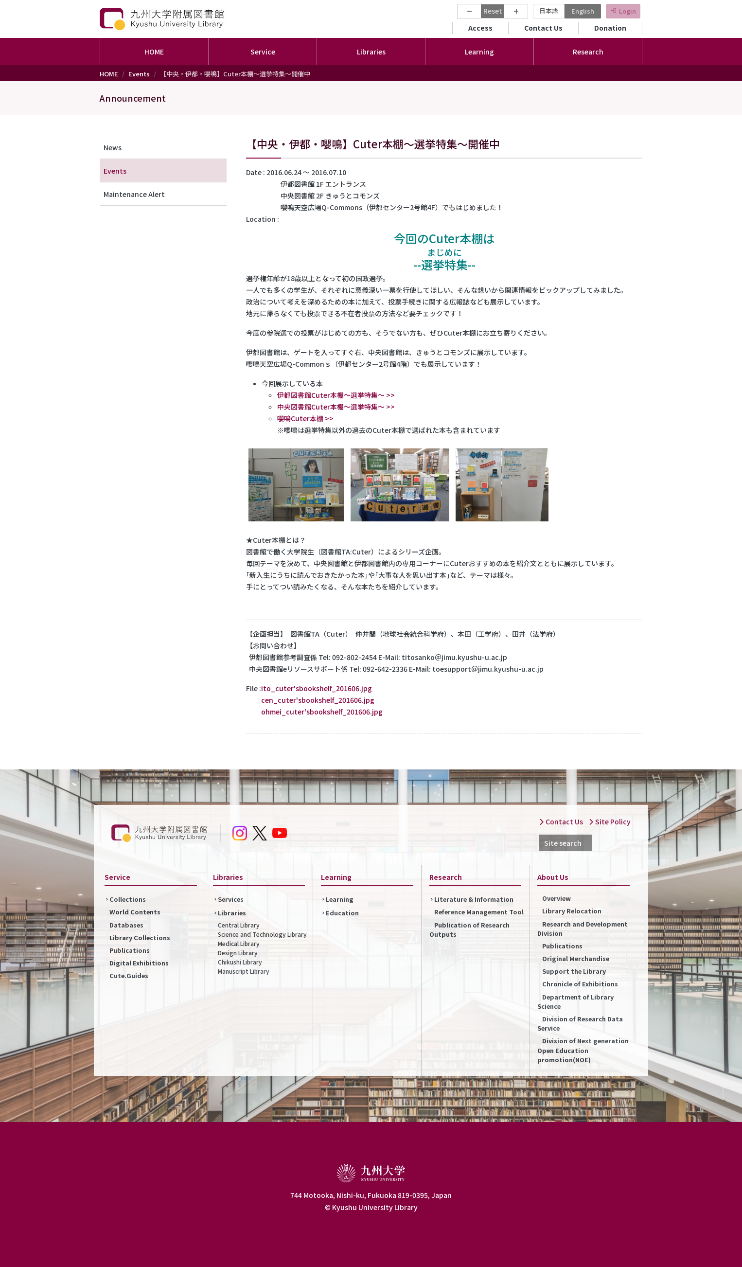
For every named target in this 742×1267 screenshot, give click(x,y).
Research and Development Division (582, 928)
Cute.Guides (128, 975)
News (113, 147)
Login (627, 11)
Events (139, 73)
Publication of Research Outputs (469, 929)
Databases (126, 924)
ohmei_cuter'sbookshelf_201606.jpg (322, 711)
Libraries (232, 912)
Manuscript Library (243, 971)
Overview (556, 898)
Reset (492, 11)
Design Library (238, 952)
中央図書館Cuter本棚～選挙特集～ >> (336, 406)
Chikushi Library (240, 962)
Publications (129, 950)
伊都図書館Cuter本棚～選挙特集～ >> (336, 395)
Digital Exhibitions (139, 962)
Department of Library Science (575, 1001)
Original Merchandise (575, 958)
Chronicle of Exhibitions (580, 983)
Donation (610, 28)
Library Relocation (571, 910)
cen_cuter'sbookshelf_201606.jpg (317, 700)
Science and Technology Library (262, 934)
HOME (154, 51)
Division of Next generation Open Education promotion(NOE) (583, 1050)
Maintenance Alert (134, 194)
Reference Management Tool (479, 911)
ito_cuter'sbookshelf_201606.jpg (316, 688)
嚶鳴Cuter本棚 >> (305, 418)
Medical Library (239, 943)
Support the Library (574, 971)
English (582, 11)
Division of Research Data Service (580, 1023)
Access (480, 28)
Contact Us (543, 28)
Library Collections (139, 937)
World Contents (134, 911)
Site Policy (609, 821)
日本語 (548, 10)
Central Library (239, 925)
